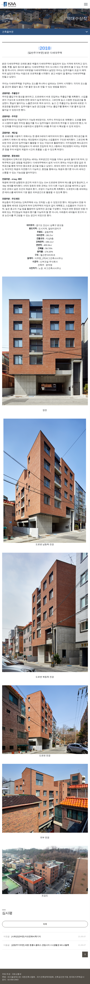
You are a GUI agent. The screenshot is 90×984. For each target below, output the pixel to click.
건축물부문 (8, 32)
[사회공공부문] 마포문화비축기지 (26, 936)
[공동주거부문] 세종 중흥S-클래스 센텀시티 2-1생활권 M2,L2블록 (40, 945)
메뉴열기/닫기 (85, 4)
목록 (45, 924)
